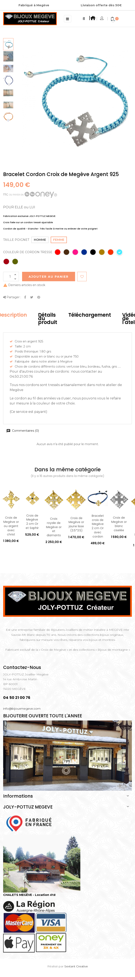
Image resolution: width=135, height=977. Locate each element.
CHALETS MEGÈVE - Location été (29, 895)
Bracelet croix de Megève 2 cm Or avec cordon (98, 526)
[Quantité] (11, 276)
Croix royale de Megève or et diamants (54, 527)
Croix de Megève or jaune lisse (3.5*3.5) (76, 524)
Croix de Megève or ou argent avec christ (11, 526)
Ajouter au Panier (49, 277)
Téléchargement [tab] (89, 314)
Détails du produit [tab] (47, 318)
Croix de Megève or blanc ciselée (119, 524)
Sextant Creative (76, 966)
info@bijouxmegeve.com (22, 708)
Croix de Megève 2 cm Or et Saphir (32, 521)
